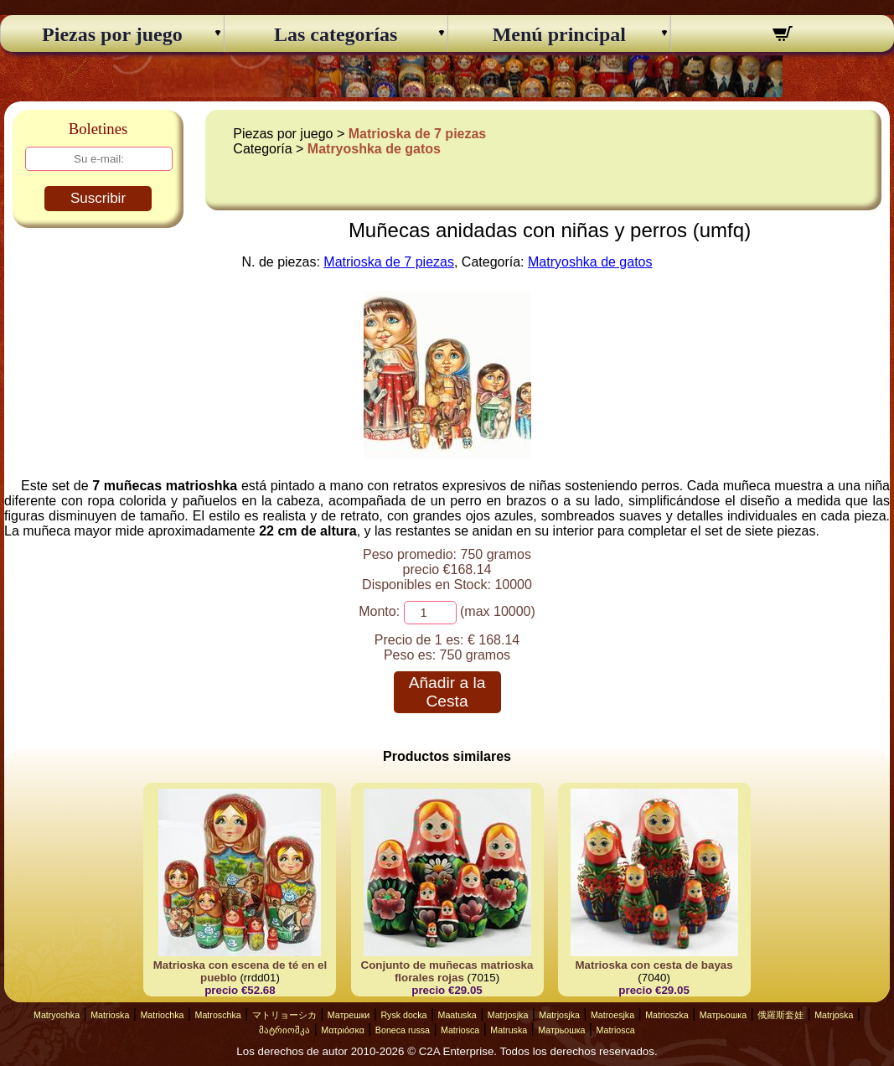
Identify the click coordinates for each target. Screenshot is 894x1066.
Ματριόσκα (342, 1030)
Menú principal (559, 34)
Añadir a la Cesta (447, 692)
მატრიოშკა (284, 1030)
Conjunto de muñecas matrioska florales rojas (447, 971)
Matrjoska (833, 1015)
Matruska (508, 1030)
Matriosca (460, 1030)
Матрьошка (723, 1015)
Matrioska (109, 1015)
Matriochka (161, 1015)
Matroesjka (612, 1015)
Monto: (379, 611)
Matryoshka (57, 1015)
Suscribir (98, 198)
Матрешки (349, 1015)
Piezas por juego (112, 34)
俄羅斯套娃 (780, 1015)
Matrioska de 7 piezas (418, 134)
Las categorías (335, 34)
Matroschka (218, 1015)
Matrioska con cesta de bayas (653, 965)
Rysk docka (403, 1015)
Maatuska (457, 1015)
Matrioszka (667, 1015)
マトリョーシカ (284, 1015)
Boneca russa (402, 1030)
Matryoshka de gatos (374, 149)
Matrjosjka (508, 1015)
